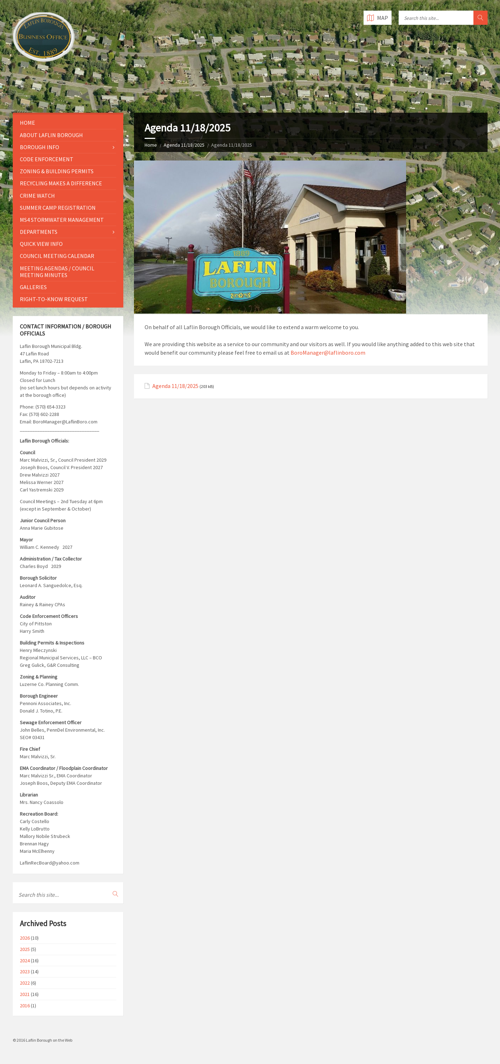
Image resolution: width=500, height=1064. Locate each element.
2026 (25, 938)
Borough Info (39, 147)
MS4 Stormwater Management (62, 219)
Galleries (33, 287)
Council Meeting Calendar (57, 255)
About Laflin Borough (51, 135)
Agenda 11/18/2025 (184, 145)
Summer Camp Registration (58, 207)
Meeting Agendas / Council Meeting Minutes (57, 271)
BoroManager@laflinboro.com (328, 352)
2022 (25, 983)
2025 (25, 949)
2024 (25, 960)
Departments (38, 231)
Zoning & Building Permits (57, 171)
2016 (25, 1005)
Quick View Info (41, 243)
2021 (25, 994)
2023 (25, 971)
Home (151, 145)
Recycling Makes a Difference (61, 183)
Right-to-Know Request (54, 299)
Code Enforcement (46, 159)
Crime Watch (37, 195)
